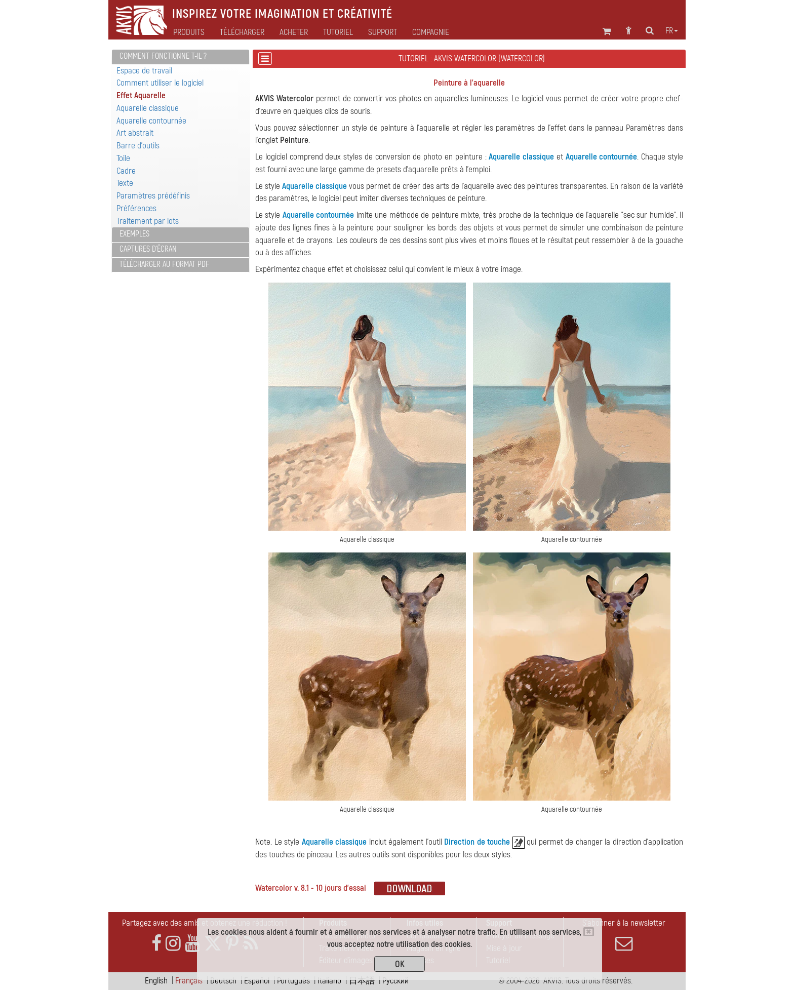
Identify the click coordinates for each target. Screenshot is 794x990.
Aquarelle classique (147, 108)
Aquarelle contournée (151, 120)
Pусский (395, 980)
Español (256, 980)
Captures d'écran (148, 249)
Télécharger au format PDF (164, 264)
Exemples (134, 234)
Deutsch (223, 980)
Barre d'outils (138, 145)
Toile (123, 158)
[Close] (588, 931)
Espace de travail (144, 70)
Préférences (136, 208)
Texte (124, 183)
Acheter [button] (294, 32)
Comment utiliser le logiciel (160, 82)
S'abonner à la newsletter (624, 935)
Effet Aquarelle (141, 95)
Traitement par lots (147, 221)
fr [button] (671, 31)
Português (293, 980)
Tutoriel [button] (338, 32)
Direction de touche (477, 842)
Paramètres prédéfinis (153, 195)
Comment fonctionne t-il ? (163, 56)
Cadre (126, 171)
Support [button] (382, 32)
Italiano (329, 980)
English (156, 980)
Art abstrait (134, 133)
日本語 (362, 980)
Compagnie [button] (430, 32)
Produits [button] (189, 32)
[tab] (180, 57)
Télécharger (242, 32)
